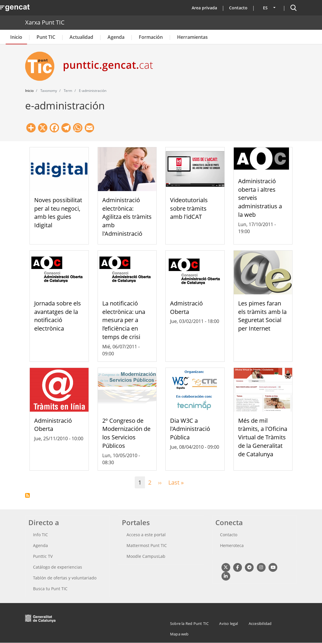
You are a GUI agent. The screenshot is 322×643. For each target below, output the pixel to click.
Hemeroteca (232, 545)
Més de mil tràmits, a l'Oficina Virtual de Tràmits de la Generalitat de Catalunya (262, 437)
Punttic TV (43, 556)
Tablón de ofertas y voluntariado (64, 578)
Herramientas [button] (192, 37)
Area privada (204, 8)
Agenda (116, 37)
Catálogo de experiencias (57, 567)
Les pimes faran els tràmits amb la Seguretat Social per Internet (262, 315)
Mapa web (179, 634)
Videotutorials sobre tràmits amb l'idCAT (189, 208)
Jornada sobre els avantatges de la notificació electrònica (57, 315)
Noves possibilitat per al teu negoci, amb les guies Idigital (58, 212)
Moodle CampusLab (146, 556)
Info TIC (40, 534)
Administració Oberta (53, 425)
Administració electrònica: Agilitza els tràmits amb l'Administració (127, 216)
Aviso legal (228, 623)
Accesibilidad (260, 623)
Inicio (16, 37)
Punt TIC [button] (46, 37)
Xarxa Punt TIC (45, 22)
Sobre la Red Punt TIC (189, 623)
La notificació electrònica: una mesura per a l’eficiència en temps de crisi (123, 320)
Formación (151, 37)
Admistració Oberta (186, 307)
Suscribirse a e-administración (27, 495)
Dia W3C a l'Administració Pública (190, 429)
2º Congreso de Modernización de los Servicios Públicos (126, 433)
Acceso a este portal (146, 534)
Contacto (238, 8)
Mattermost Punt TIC (147, 545)
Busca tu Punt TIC (50, 588)
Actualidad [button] (81, 37)
